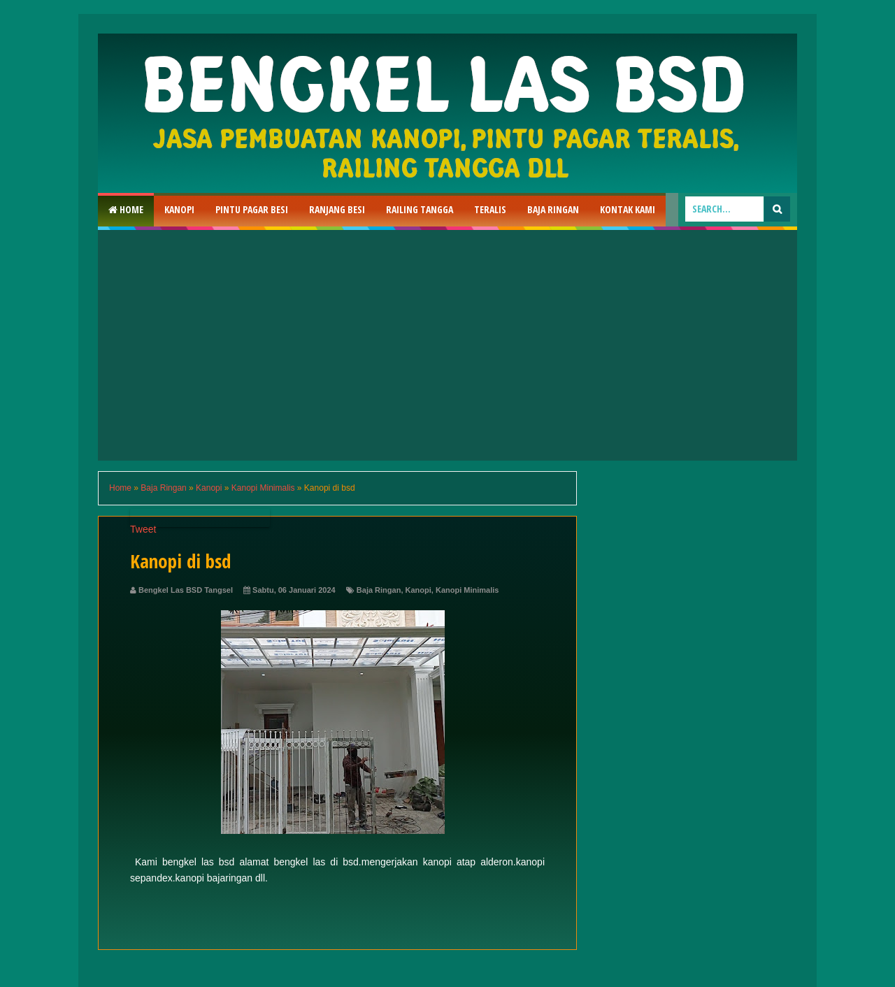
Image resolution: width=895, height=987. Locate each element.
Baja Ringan (553, 209)
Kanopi (179, 209)
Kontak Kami (627, 209)
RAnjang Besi (337, 209)
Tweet (143, 529)
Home (125, 209)
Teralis (490, 209)
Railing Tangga (419, 209)
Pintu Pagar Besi (251, 209)
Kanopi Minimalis (467, 590)
